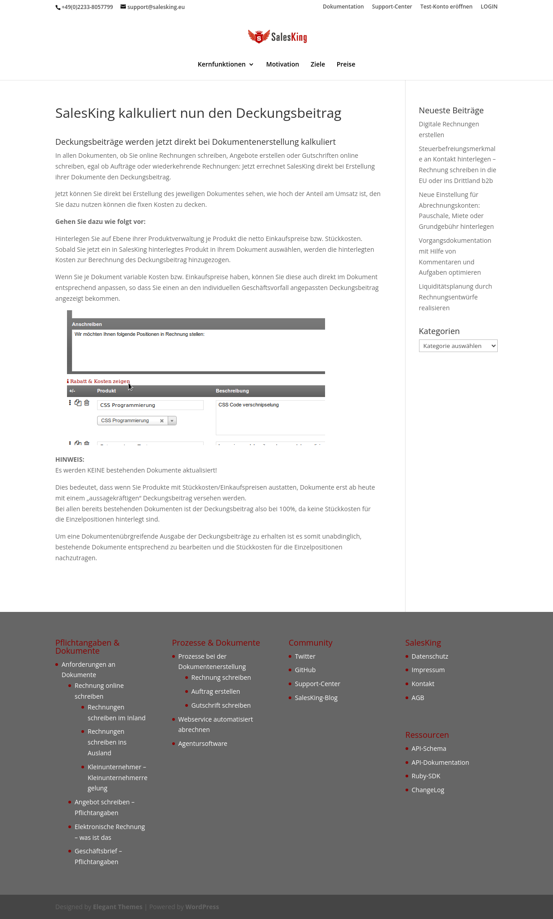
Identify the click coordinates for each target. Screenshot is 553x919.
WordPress (202, 906)
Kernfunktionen (222, 64)
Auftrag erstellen (216, 691)
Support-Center (392, 7)
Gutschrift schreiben (221, 705)
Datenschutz (430, 656)
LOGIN (489, 7)
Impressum (428, 669)
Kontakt (423, 683)
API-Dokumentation (440, 762)
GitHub (305, 669)
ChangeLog (428, 789)
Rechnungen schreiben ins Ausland (107, 742)
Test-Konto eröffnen (446, 7)
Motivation (282, 64)
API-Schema (429, 748)
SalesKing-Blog (316, 697)
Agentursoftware (202, 743)
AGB (418, 697)
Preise (346, 64)
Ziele (318, 64)
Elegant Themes (118, 906)
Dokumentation (343, 7)
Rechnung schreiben (221, 677)
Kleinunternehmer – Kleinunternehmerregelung (117, 778)
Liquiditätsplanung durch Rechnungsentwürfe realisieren (455, 297)
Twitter (305, 656)
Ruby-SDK (426, 776)
